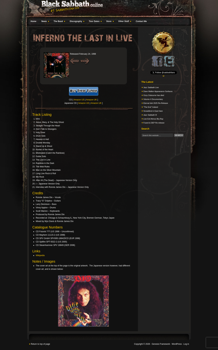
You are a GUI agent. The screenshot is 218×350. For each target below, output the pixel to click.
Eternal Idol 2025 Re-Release (155, 103)
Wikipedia (40, 255)
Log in (186, 344)
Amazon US (78, 100)
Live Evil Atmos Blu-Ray (153, 119)
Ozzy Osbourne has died (153, 95)
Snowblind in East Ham (153, 111)
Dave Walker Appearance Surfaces (158, 91)
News (44, 22)
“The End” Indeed (150, 107)
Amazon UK (91, 100)
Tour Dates (94, 22)
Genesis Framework (161, 344)
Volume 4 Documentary (153, 99)
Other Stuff (124, 22)
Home (33, 21)
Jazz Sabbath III (150, 115)
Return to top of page (40, 344)
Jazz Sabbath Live (151, 87)
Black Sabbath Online (107, 8)
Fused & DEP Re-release (153, 123)
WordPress (177, 344)
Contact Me (141, 21)
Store (109, 22)
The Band (59, 22)
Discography (76, 22)
